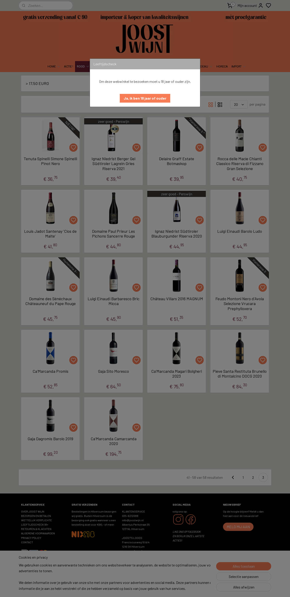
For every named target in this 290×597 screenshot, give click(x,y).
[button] (145, 98)
